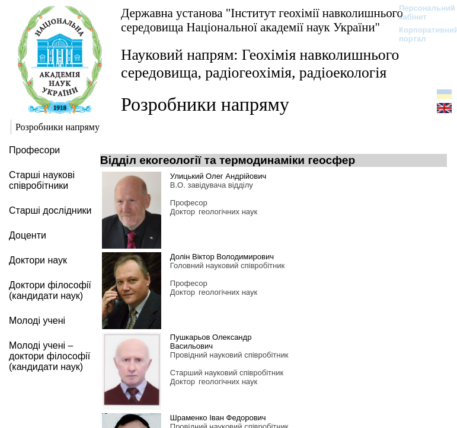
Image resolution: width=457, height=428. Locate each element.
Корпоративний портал (421, 34)
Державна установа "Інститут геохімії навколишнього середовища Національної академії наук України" (262, 20)
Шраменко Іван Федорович (218, 417)
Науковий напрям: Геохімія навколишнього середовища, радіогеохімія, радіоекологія (260, 63)
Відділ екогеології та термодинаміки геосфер (227, 160)
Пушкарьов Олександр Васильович (211, 341)
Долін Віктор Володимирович (222, 256)
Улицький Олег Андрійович (218, 176)
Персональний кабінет (421, 12)
